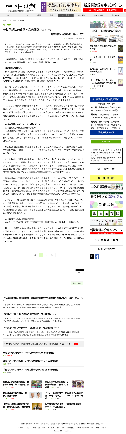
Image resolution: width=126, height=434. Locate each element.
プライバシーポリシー (84, 428)
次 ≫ (52, 255)
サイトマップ (101, 428)
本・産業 (81, 15)
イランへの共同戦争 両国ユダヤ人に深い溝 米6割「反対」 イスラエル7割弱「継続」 (64, 396)
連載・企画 (98, 15)
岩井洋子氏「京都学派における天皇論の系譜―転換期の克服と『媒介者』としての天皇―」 (106, 125)
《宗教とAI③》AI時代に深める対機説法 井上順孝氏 (27, 314)
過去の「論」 (77, 283)
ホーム (10, 15)
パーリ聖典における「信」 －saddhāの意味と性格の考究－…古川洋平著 (103, 83)
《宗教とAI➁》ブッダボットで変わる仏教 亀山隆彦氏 (28, 328)
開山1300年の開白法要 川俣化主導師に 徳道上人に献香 (57, 384)
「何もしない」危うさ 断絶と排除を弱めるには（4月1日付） (31, 370)
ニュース (25, 15)
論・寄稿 (65, 15)
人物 (51, 15)
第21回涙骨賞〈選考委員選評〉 (106, 99)
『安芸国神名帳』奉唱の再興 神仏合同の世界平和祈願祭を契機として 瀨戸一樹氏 (41, 298)
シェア (81, 272)
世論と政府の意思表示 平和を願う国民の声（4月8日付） (29, 353)
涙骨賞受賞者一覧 (106, 132)
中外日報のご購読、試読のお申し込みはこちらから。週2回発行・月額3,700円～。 (39, 344)
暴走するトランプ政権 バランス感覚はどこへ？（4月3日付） (31, 361)
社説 (39, 15)
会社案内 (115, 15)
